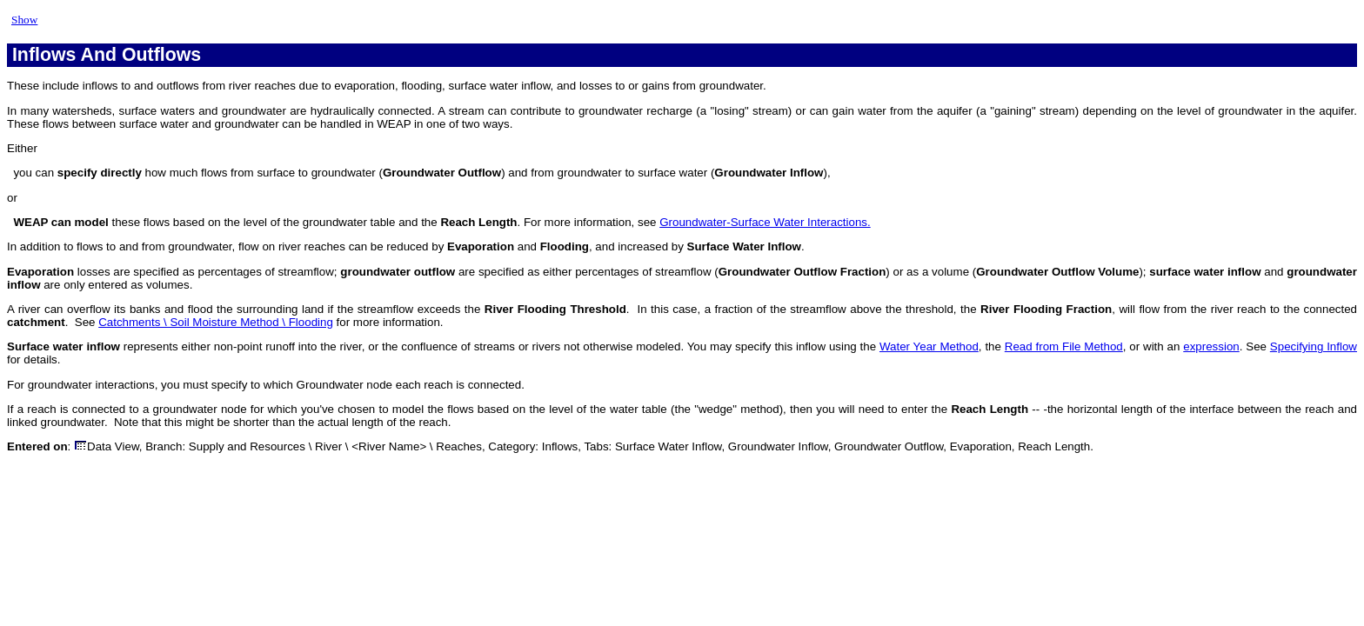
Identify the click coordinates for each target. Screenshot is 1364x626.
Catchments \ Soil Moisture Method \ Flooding (215, 322)
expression (1211, 346)
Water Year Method (929, 346)
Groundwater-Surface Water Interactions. (764, 222)
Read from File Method (1064, 346)
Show (24, 19)
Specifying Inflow (1313, 346)
